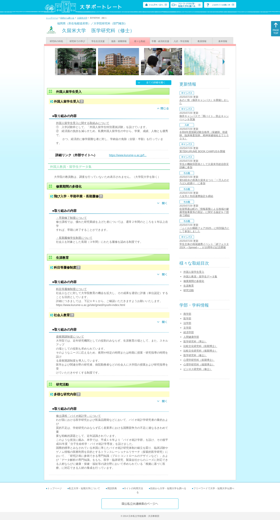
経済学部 (188, 332)
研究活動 (188, 290)
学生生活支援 (98, 41)
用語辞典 (112, 488)
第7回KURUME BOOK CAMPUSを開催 (202, 151)
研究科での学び (77, 41)
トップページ (52, 18)
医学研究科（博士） (195, 341)
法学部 (187, 323)
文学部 (187, 327)
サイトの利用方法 (133, 488)
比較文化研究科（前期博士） (200, 346)
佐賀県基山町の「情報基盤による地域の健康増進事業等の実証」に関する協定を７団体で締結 (204, 212)
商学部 (187, 313)
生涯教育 (188, 285)
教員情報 (202, 41)
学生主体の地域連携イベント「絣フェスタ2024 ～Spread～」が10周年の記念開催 (204, 246)
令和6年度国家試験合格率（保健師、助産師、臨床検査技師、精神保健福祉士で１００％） (204, 135)
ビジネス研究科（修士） (197, 369)
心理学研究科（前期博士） (199, 359)
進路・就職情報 (119, 41)
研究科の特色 (56, 41)
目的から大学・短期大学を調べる (168, 488)
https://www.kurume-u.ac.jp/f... (128, 155)
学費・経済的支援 (160, 41)
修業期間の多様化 (193, 281)
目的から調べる (67, 18)
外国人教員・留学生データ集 (200, 276)
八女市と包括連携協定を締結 (196, 196)
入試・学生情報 (181, 41)
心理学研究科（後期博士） (199, 364)
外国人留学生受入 (193, 271)
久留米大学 (82, 18)
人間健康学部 (191, 336)
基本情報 (222, 41)
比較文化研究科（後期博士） (200, 350)
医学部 (187, 318)
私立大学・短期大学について (84, 488)
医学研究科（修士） (195, 355)
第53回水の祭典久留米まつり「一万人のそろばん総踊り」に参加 (204, 182)
